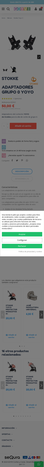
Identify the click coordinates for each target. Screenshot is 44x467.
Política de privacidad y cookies (30, 251)
